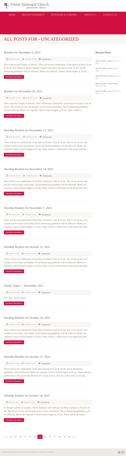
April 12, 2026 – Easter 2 (104, 68)
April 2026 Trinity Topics (104, 76)
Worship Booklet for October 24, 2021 (27, 317)
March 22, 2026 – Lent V (104, 91)
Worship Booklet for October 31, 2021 (27, 246)
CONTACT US (110, 15)
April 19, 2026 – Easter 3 (104, 61)
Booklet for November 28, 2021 (23, 91)
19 (15, 437)
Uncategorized (46, 59)
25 (45, 437)
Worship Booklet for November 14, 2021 (28, 169)
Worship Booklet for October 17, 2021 (27, 356)
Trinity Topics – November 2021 (23, 285)
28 (59, 437)
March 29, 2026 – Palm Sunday (106, 84)
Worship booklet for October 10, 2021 (27, 395)
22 (30, 437)
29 (64, 437)
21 (25, 437)
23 (35, 437)
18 (10, 437)
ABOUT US (90, 15)
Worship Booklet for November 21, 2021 (28, 130)
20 (20, 437)
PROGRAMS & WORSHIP (64, 15)
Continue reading (14, 77)
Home (12, 15)
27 (55, 437)
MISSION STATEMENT (33, 15)
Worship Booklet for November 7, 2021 (28, 208)
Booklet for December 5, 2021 (22, 52)
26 (50, 437)
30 (69, 437)
